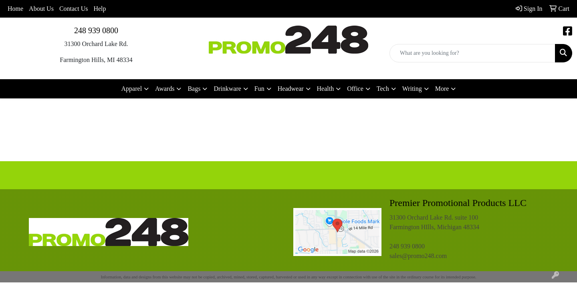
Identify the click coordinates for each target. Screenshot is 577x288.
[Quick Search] (472, 53)
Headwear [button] (291, 88)
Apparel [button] (131, 88)
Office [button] (355, 88)
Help (99, 8)
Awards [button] (164, 88)
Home (15, 8)
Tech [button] (383, 88)
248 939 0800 (96, 30)
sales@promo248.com (418, 255)
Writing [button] (412, 88)
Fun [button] (259, 88)
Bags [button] (194, 88)
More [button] (442, 88)
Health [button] (325, 88)
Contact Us (73, 8)
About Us (41, 8)
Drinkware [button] (227, 88)
